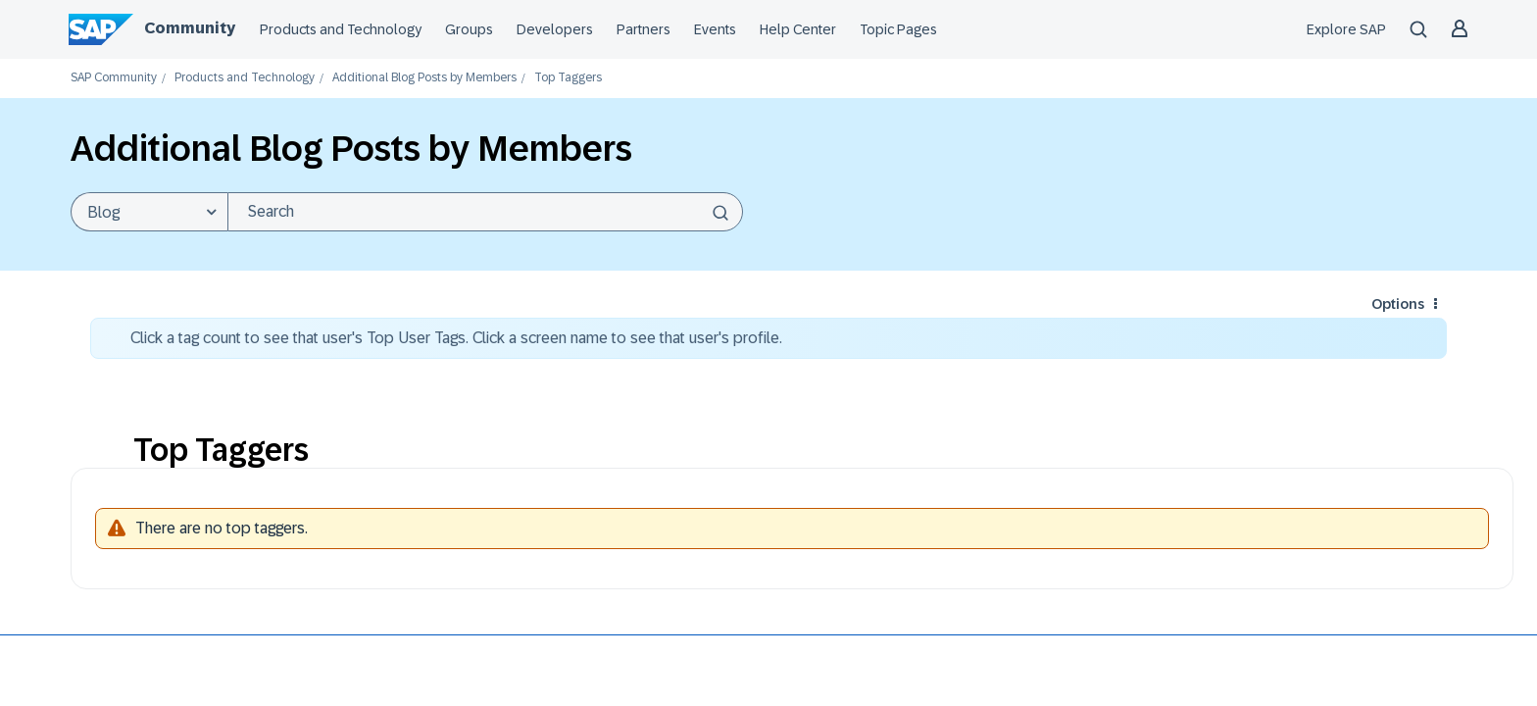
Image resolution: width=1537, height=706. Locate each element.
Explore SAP (1346, 29)
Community (189, 28)
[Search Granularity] (149, 211)
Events (715, 29)
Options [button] (1397, 304)
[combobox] (485, 211)
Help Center (798, 29)
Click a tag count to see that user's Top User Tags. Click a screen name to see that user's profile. (456, 337)
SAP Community (114, 78)
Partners (643, 29)
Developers (555, 29)
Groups (469, 29)
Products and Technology (340, 29)
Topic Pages (898, 29)
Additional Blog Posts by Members (424, 78)
